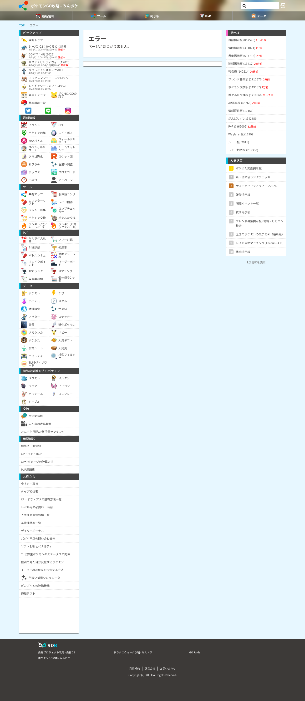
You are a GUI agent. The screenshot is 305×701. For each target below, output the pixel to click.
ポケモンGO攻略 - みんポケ (54, 6)
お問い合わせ (168, 668)
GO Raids (194, 652)
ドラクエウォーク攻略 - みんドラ (133, 652)
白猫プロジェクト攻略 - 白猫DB (56, 652)
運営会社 (150, 668)
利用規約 (134, 668)
